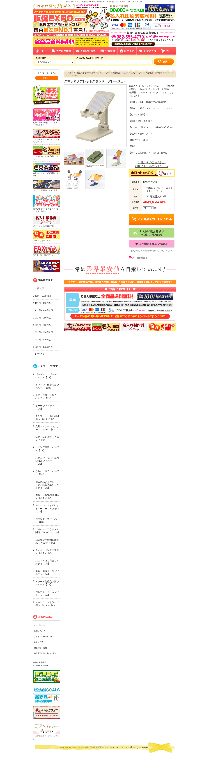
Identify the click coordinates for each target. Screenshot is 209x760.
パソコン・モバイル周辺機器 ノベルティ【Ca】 (47, 460)
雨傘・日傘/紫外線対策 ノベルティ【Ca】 (47, 496)
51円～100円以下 (43, 296)
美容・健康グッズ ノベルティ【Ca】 (47, 572)
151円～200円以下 (44, 310)
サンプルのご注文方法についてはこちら (152, 251)
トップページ (39, 625)
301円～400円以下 (44, 332)
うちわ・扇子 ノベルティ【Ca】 (47, 473)
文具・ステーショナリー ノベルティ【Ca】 (47, 428)
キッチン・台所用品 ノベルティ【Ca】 (47, 386)
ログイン (46, 78)
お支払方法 (38, 642)
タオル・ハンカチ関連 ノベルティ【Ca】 (47, 552)
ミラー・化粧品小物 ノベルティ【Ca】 (47, 583)
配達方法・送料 (40, 648)
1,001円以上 (41, 354)
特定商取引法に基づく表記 (45, 653)
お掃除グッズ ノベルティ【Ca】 (47, 520)
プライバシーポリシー (43, 637)
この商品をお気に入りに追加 (153, 244)
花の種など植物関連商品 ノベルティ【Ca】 (47, 541)
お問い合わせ (39, 631)
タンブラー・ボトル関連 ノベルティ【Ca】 (47, 417)
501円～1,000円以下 (45, 347)
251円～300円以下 (44, 325)
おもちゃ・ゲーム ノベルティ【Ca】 (47, 593)
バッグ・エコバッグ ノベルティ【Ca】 (47, 376)
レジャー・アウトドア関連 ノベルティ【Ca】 (47, 531)
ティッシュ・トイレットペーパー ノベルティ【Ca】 (47, 508)
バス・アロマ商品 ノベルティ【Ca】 (47, 562)
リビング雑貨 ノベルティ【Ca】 (47, 449)
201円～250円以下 (44, 317)
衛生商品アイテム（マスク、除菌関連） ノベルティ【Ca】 (47, 484)
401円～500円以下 (44, 339)
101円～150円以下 (44, 303)
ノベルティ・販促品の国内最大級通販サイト (90, 747)
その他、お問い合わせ (151, 233)
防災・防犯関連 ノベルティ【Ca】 (47, 438)
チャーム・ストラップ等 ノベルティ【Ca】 (47, 604)
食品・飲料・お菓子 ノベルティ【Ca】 (47, 397)
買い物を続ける (139, 257)
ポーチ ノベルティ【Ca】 (45, 407)
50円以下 (39, 288)
